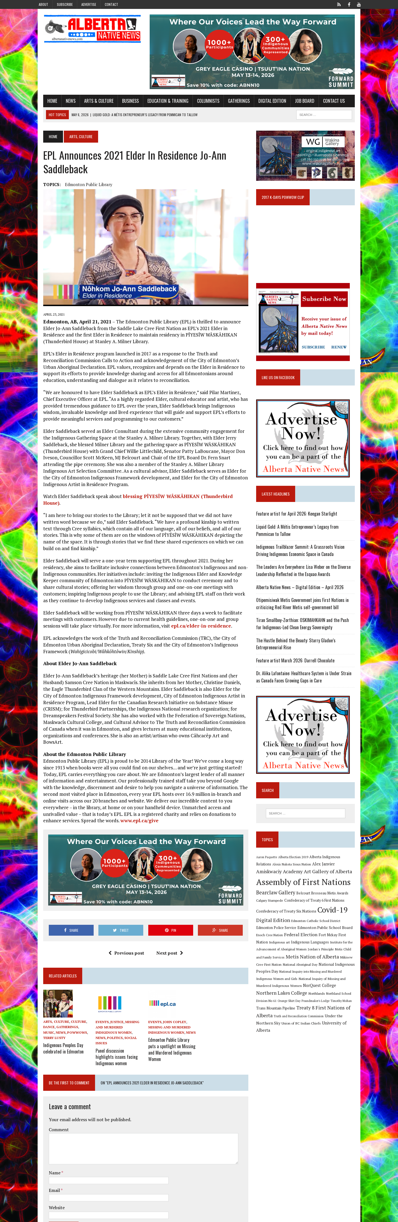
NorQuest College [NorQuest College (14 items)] (275, 997)
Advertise (88, 4)
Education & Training (159, 104)
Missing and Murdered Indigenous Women (115, 1003)
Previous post (123, 929)
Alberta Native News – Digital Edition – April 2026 (303, 597)
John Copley (171, 998)
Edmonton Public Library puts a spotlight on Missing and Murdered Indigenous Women (170, 1021)
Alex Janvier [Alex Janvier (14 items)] (310, 874)
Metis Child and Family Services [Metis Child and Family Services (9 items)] (336, 960)
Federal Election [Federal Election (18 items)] (286, 945)
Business (121, 104)
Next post (166, 929)
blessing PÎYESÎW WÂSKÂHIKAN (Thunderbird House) (178, 496)
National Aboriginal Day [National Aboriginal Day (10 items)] (276, 975)
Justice (111, 998)
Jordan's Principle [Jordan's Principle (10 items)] (299, 960)
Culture (69, 998)
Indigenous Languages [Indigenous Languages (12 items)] (283, 952)
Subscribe (65, 4)
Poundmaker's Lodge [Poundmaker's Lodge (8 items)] (344, 1005)
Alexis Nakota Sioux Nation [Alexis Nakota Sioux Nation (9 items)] (278, 875)
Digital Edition (264, 104)
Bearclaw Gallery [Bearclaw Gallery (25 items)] (278, 903)
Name (46, 1142)
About (43, 4)
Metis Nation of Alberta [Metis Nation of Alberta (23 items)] (285, 967)
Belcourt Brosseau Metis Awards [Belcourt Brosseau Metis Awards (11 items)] (325, 904)
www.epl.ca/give (227, 794)
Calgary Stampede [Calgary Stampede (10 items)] (272, 911)
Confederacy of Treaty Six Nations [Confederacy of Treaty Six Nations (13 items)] (289, 922)
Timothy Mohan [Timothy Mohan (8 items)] (269, 1012)
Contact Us (325, 104)
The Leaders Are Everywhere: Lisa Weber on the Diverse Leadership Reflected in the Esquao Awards (306, 580)
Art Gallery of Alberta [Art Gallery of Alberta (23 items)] (304, 882)
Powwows (56, 1008)
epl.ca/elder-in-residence (174, 612)
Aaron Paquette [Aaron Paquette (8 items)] (269, 868)
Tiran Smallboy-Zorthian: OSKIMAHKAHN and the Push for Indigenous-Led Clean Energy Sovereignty (308, 634)
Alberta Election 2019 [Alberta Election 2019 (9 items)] (296, 867)
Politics (124, 1008)
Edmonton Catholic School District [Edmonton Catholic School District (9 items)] (318, 932)
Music (76, 1003)
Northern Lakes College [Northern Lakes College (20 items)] (318, 997)
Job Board (296, 104)
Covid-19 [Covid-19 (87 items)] (336, 921)
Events (96, 998)
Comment (50, 1099)
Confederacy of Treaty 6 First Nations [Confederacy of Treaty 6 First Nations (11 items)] (317, 911)
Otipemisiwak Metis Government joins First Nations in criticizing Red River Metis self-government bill (305, 614)
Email (46, 1159)
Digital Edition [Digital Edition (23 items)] (276, 931)
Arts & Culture (90, 104)
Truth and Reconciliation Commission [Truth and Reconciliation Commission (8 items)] (326, 1020)
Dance (40, 1003)
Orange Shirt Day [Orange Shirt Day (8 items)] (318, 1005)
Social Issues (102, 1014)
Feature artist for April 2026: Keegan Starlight (299, 523)
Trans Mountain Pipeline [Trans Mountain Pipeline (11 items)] (301, 1012)
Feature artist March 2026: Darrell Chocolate (298, 670)
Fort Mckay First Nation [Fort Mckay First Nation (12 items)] (324, 945)
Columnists (199, 104)
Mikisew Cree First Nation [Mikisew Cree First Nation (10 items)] (333, 968)
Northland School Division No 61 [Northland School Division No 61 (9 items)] (282, 1005)
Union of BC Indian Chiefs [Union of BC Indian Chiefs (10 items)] (311, 1027)
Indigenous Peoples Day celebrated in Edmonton (55, 1023)
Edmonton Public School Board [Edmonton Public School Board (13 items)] (310, 938)
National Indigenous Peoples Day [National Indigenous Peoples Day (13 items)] (324, 975)
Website (48, 1177)
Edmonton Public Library (80, 188)
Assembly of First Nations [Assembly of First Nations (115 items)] (306, 893)
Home (43, 104)
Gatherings (230, 104)
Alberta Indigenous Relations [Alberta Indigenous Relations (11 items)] (335, 867)
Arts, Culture (47, 998)
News (62, 104)
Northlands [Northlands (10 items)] (354, 997)
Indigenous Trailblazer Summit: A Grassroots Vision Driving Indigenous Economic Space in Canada (310, 560)
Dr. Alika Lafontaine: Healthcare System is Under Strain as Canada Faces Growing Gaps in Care (309, 687)
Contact (111, 4)
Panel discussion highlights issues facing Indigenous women (114, 1026)
